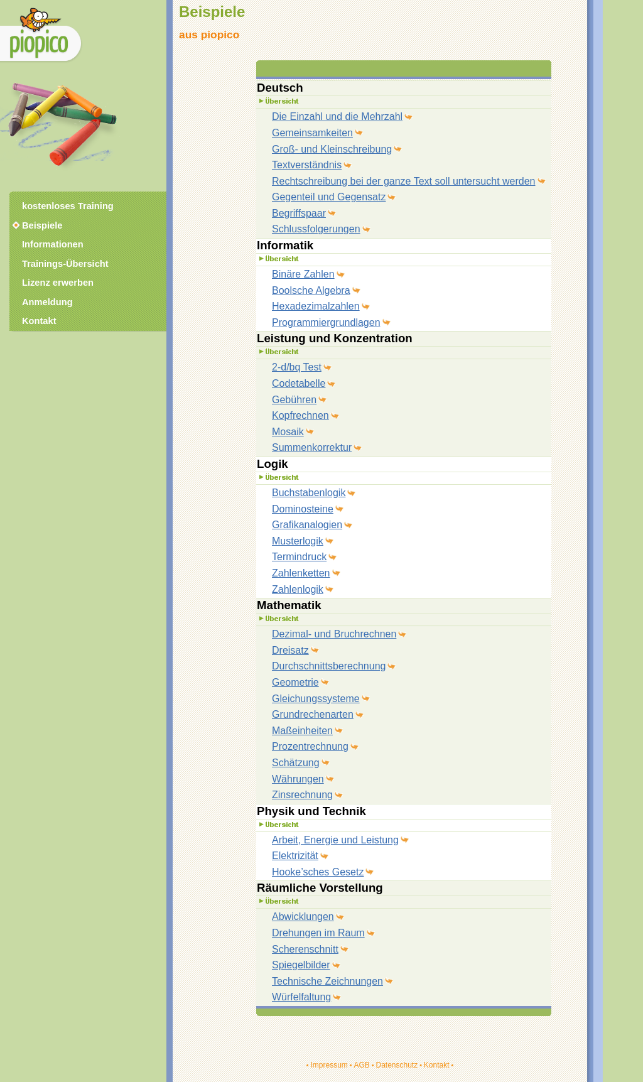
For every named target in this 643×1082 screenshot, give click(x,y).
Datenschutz (397, 1065)
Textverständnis (307, 165)
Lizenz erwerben (58, 283)
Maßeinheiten (302, 730)
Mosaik (288, 431)
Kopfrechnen (300, 415)
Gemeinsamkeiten (312, 132)
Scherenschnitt (305, 949)
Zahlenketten (301, 573)
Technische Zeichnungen (327, 981)
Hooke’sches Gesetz (318, 872)
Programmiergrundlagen (326, 322)
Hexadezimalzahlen (316, 306)
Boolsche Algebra (311, 290)
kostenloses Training (68, 206)
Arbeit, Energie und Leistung (335, 840)
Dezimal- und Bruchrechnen (334, 634)
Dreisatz (290, 650)
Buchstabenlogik (308, 492)
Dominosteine (302, 509)
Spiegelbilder (301, 965)
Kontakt (437, 1065)
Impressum (328, 1065)
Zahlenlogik (297, 589)
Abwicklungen (303, 916)
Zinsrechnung (302, 794)
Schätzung (296, 762)
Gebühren (294, 399)
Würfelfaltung (301, 997)
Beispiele (42, 225)
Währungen (298, 779)
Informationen (53, 244)
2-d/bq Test (297, 367)
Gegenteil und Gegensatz (329, 197)
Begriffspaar (299, 213)
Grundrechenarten (313, 714)
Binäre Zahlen (303, 274)
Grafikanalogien (307, 524)
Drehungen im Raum (318, 933)
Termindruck (299, 556)
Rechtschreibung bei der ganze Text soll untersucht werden (404, 181)
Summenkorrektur (312, 447)
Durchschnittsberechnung (329, 666)
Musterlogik (297, 541)
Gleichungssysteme (316, 698)
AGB (361, 1065)
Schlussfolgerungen (316, 229)
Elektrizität (295, 855)
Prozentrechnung (310, 746)
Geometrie (295, 682)
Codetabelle (298, 383)
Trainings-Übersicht (65, 264)
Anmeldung (47, 302)
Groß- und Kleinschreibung (332, 149)
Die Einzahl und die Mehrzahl (337, 116)
